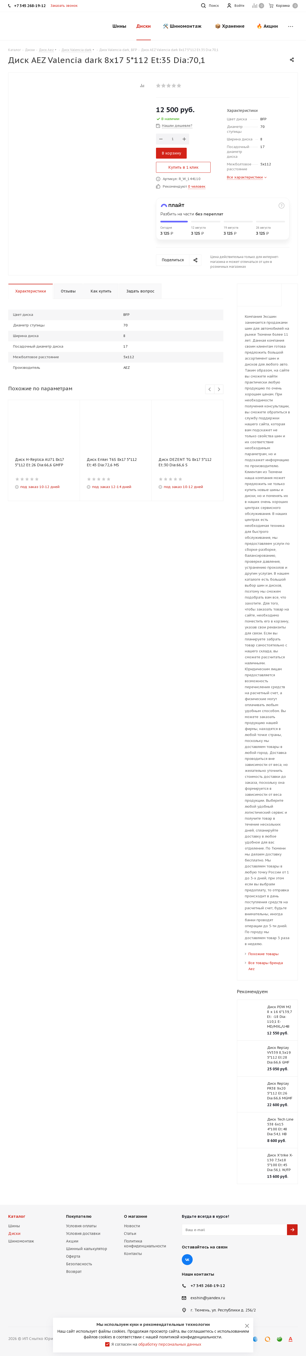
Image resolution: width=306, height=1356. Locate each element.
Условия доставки (83, 1233)
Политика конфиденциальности (145, 1243)
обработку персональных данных (169, 1344)
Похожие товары (263, 954)
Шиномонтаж (21, 1241)
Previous (209, 389)
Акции (72, 1241)
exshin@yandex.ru (208, 1298)
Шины (14, 1225)
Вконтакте (187, 1259)
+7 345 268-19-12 (208, 1285)
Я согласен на (156, 1344)
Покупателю (79, 1216)
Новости (132, 1225)
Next (218, 389)
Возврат (74, 1271)
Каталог (16, 1216)
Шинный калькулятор (86, 1248)
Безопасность (79, 1263)
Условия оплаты (81, 1225)
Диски (14, 1233)
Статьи (130, 1233)
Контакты (133, 1253)
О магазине (135, 1216)
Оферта (73, 1256)
